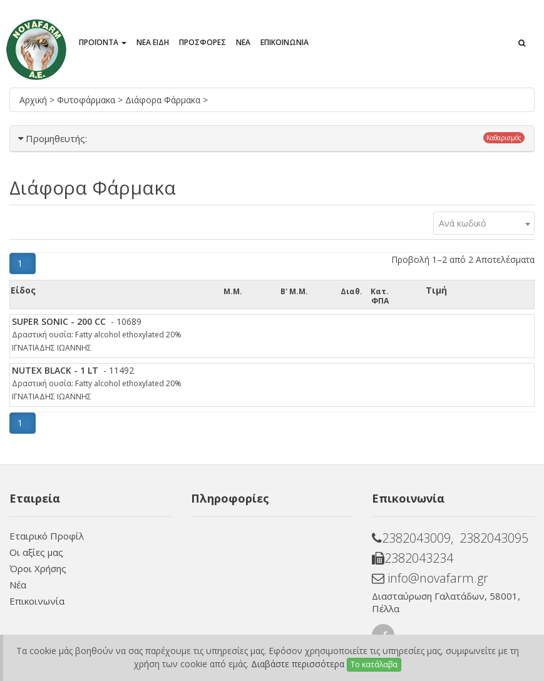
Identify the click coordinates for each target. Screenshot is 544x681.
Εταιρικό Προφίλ (46, 536)
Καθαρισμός (503, 137)
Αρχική (34, 100)
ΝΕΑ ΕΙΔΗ (152, 42)
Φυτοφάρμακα (87, 100)
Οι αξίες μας (36, 552)
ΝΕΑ (243, 42)
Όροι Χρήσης (37, 568)
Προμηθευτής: (56, 138)
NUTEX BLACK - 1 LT (55, 370)
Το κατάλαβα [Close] (374, 664)
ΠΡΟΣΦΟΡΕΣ (202, 42)
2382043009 (411, 538)
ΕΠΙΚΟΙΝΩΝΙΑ (284, 42)
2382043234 (412, 558)
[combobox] (484, 223)
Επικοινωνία (36, 601)
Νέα (17, 584)
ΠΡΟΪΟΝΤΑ (102, 42)
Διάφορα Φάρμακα (164, 100)
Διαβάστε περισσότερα (297, 664)
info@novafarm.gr (430, 578)
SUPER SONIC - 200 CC (59, 321)
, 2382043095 (489, 538)
